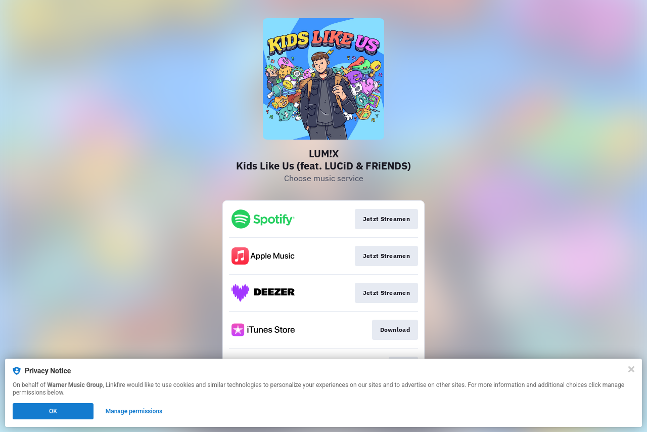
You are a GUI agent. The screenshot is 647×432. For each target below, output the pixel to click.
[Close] (631, 369)
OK (53, 411)
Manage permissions (134, 411)
